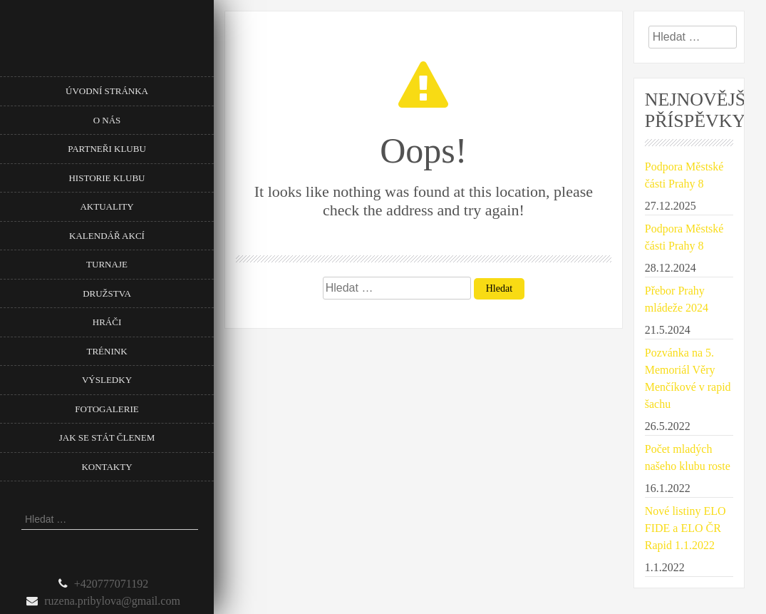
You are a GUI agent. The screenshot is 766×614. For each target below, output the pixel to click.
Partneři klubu (107, 148)
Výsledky (107, 379)
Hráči (107, 322)
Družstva (107, 293)
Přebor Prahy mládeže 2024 (676, 299)
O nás (107, 120)
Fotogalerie (106, 409)
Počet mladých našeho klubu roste (687, 457)
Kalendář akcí (107, 235)
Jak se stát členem (107, 437)
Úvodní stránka (107, 91)
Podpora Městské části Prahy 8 (684, 175)
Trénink (106, 351)
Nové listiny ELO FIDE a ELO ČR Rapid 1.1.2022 (685, 528)
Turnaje (107, 264)
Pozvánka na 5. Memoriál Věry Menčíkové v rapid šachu (688, 378)
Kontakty (106, 466)
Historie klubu (106, 178)
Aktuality (106, 206)
